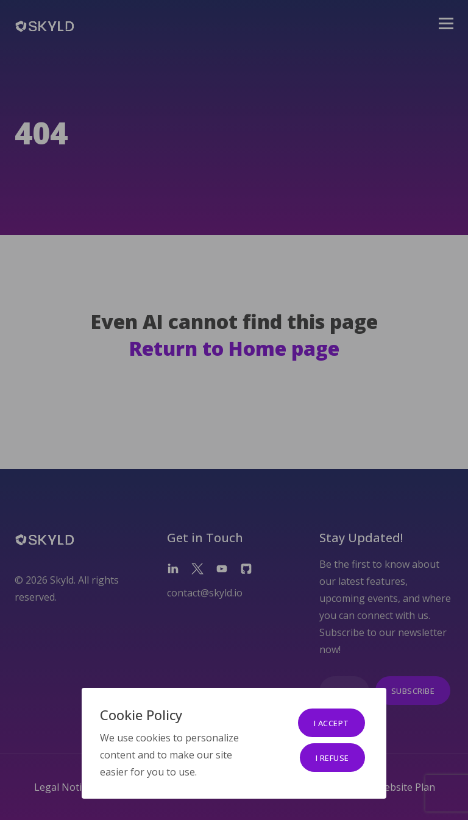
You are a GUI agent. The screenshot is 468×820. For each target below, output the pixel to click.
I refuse (332, 757)
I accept (331, 723)
